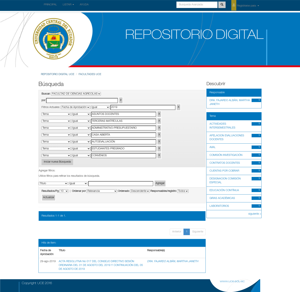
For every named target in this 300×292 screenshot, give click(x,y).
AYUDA (84, 4)
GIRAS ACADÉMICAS (222, 198)
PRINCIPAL (50, 4)
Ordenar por (79, 191)
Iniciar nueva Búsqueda (57, 162)
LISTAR (68, 4)
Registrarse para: (245, 5)
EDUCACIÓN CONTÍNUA (224, 190)
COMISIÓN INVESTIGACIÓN (226, 155)
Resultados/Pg (50, 191)
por (43, 100)
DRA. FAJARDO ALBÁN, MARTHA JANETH (172, 261)
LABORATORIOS (219, 206)
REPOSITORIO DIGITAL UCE (57, 74)
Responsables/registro (163, 191)
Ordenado (123, 191)
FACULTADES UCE (90, 74)
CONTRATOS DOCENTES (225, 163)
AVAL (213, 147)
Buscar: (46, 94)
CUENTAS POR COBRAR (224, 171)
